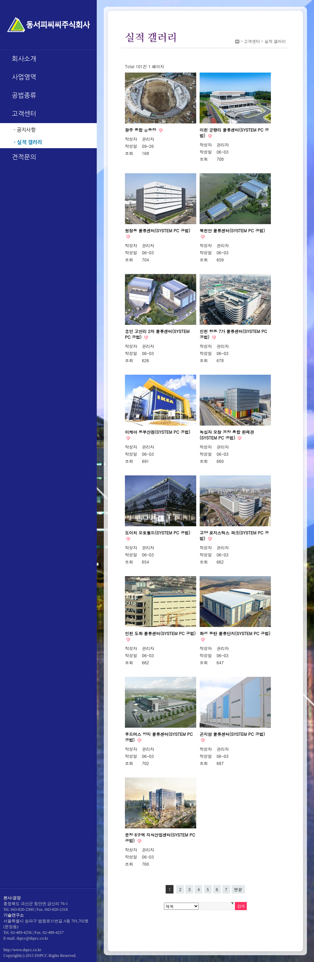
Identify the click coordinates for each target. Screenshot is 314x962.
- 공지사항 (25, 129)
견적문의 (24, 157)
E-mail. (9, 938)
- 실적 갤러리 (28, 142)
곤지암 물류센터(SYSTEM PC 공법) (232, 734)
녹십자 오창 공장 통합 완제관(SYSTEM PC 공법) (227, 434)
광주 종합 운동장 (141, 130)
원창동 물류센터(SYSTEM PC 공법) (157, 230)
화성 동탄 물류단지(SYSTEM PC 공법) (235, 633)
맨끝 (238, 889)
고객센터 (24, 114)
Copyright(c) (13, 955)
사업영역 (24, 77)
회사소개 (24, 59)
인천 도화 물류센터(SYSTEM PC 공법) (160, 633)
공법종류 (24, 95)
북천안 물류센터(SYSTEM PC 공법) (232, 230)
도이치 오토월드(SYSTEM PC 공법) (157, 532)
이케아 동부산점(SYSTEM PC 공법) (157, 432)
